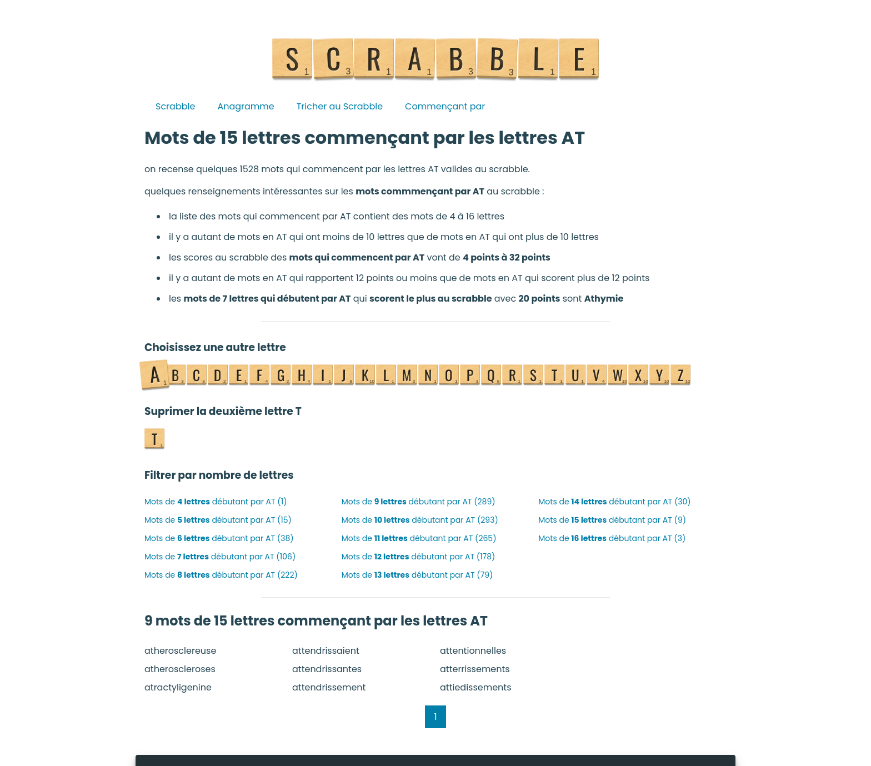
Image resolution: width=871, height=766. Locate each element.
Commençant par (445, 106)
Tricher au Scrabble (340, 106)
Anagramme (245, 106)
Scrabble (175, 106)
